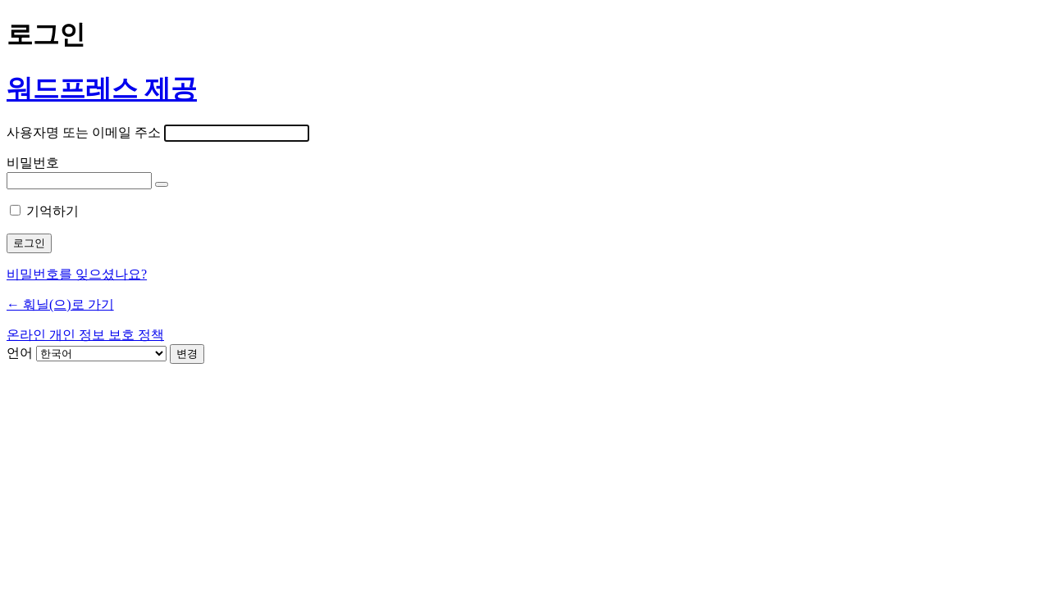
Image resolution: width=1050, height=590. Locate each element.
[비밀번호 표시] (161, 184)
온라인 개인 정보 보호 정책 (85, 335)
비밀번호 (33, 163)
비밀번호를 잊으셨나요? (77, 274)
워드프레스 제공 (102, 88)
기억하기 (52, 211)
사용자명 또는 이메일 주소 (84, 132)
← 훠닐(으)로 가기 (60, 304)
